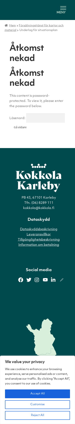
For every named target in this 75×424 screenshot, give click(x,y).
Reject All (37, 415)
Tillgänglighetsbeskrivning (39, 239)
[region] (37, 390)
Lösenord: (37, 118)
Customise (37, 404)
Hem (12, 25)
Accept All (37, 393)
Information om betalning (38, 245)
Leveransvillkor (39, 234)
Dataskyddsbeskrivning (38, 229)
